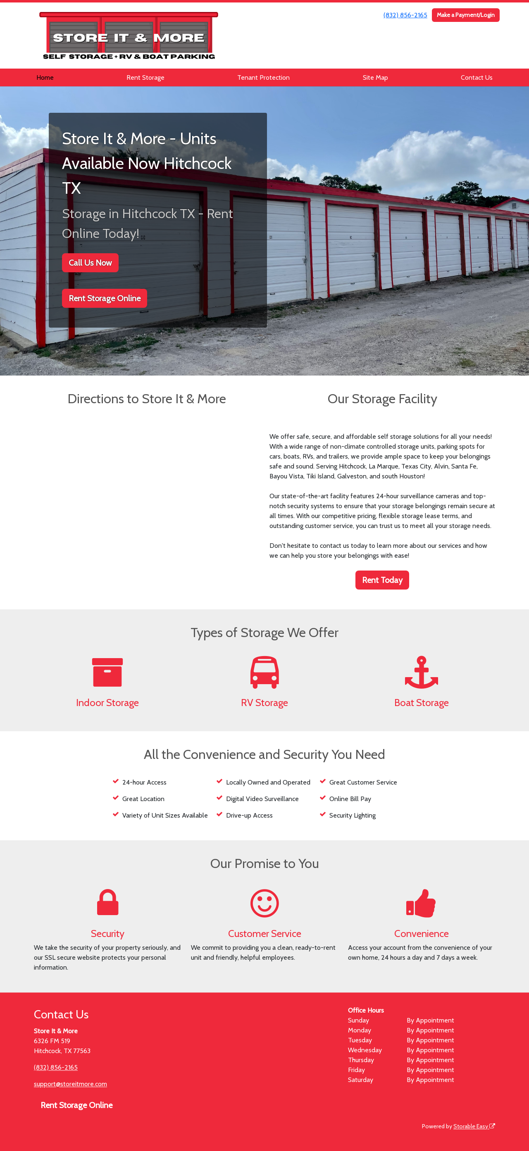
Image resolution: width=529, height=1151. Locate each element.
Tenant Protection (263, 77)
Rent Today (382, 580)
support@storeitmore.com (70, 1084)
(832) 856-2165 (405, 15)
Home (45, 77)
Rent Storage (145, 77)
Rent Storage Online (105, 298)
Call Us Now (90, 263)
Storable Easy (474, 1126)
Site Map (375, 77)
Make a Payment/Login (466, 15)
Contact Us (477, 77)
